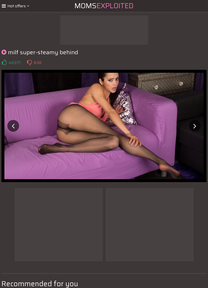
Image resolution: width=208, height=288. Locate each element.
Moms (104, 5)
